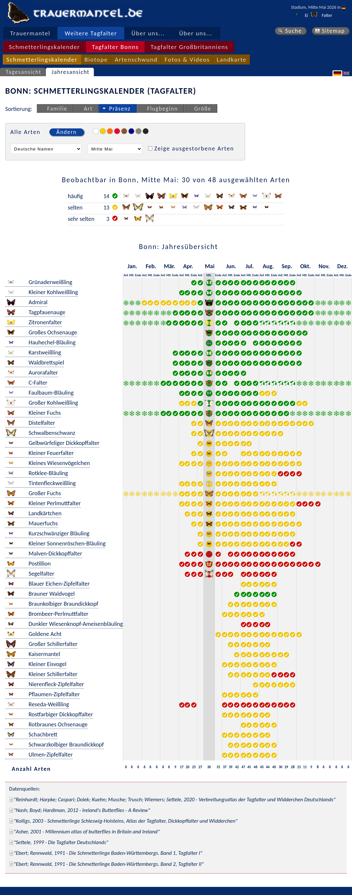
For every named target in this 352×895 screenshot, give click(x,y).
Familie (57, 108)
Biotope (96, 59)
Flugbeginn (162, 108)
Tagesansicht (24, 72)
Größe (202, 108)
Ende (138, 275)
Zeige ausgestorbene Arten (194, 148)
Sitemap (333, 30)
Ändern (67, 132)
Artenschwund (136, 59)
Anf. (125, 275)
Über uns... (148, 33)
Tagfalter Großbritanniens (189, 47)
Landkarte (231, 59)
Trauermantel (30, 33)
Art (88, 108)
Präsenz (120, 108)
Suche (293, 30)
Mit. (131, 275)
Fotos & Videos (187, 59)
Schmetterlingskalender (44, 47)
